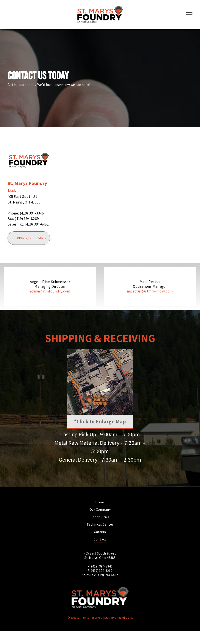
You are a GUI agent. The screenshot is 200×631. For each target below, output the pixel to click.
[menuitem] (100, 502)
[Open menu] (189, 14)
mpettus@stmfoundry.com (150, 291)
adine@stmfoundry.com (50, 291)
